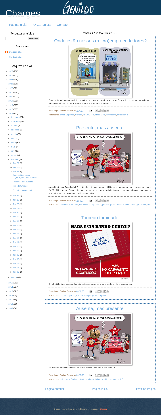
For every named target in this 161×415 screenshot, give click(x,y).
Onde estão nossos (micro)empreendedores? (100, 40)
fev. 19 (16, 217)
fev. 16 (16, 225)
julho (13, 138)
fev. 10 (16, 246)
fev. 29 (16, 163)
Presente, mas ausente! (100, 127)
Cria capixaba (15, 52)
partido (133, 204)
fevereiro (15, 159)
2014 (10, 287)
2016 (10, 113)
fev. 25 (16, 200)
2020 (10, 96)
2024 (10, 79)
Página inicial (18, 24)
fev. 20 (16, 212)
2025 (10, 75)
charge (86, 115)
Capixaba (70, 115)
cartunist (74, 204)
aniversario (65, 379)
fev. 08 (16, 251)
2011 (10, 299)
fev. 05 (16, 259)
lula (110, 379)
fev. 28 (16, 167)
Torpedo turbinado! (100, 217)
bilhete (63, 295)
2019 (10, 101)
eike (92, 115)
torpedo (102, 295)
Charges (22, 13)
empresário (111, 115)
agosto (14, 134)
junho (13, 142)
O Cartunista (42, 24)
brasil (62, 115)
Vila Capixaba (15, 57)
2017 (10, 109)
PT (149, 204)
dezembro (15, 117)
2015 (10, 283)
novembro (15, 121)
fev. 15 (16, 229)
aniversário (65, 204)
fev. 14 (16, 234)
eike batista (100, 115)
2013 (10, 291)
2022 (10, 88)
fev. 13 (16, 238)
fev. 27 (16, 171)
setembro (15, 130)
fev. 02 (16, 272)
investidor (121, 115)
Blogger (103, 409)
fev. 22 (16, 204)
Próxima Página (146, 388)
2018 (10, 105)
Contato (62, 24)
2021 (10, 92)
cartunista (83, 204)
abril (13, 151)
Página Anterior (54, 388)
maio (13, 147)
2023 (10, 84)
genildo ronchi (116, 204)
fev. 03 (16, 267)
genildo (105, 204)
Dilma (98, 204)
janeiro (14, 277)
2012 (10, 295)
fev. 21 (16, 208)
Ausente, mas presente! (100, 308)
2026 (10, 71)
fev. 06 (16, 255)
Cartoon (78, 115)
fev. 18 (16, 221)
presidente (141, 204)
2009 (10, 308)
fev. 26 (16, 195)
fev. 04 (16, 263)
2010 (10, 304)
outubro (14, 125)
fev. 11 (16, 242)
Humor (126, 204)
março (14, 155)
